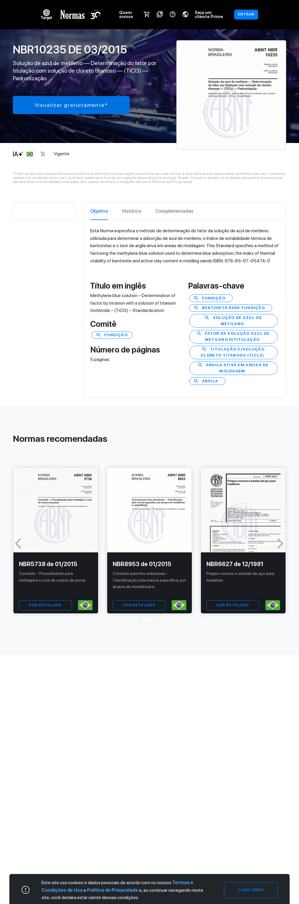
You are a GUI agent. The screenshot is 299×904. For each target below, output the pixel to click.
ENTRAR (246, 14)
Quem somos (126, 14)
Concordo (251, 890)
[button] (149, 623)
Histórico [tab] (131, 211)
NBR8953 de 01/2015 (142, 564)
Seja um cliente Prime (209, 14)
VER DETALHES (45, 605)
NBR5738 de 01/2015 (48, 564)
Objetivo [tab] (99, 211)
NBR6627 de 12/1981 (234, 564)
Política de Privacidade (112, 890)
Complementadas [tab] (174, 211)
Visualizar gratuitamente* (71, 105)
